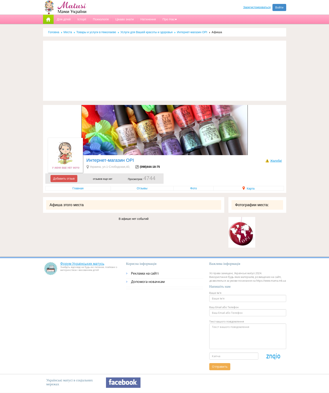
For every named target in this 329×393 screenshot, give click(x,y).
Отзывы (142, 188)
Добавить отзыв (64, 178)
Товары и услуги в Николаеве (96, 32)
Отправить (220, 367)
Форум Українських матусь (82, 263)
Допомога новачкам (148, 281)
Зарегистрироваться (257, 7)
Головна (53, 32)
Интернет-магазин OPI (192, 32)
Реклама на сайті (145, 273)
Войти (279, 7)
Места (68, 32)
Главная (78, 188)
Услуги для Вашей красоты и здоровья (146, 32)
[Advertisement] (164, 71)
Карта (248, 188)
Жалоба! (276, 160)
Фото (193, 188)
